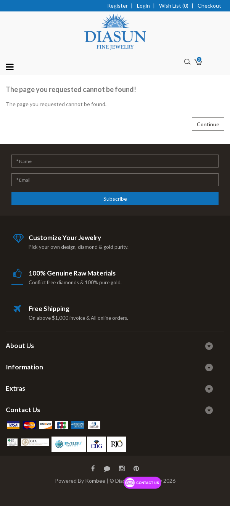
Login (143, 5)
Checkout (209, 5)
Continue (208, 124)
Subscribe (115, 198)
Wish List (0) (173, 5)
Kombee (95, 480)
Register (117, 5)
